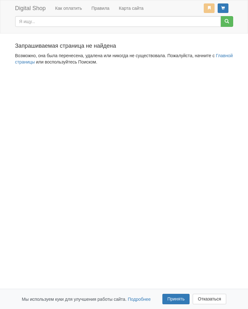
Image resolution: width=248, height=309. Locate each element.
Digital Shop (30, 8)
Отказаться (209, 298)
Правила (100, 8)
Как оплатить (68, 8)
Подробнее (139, 299)
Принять (176, 298)
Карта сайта (131, 8)
